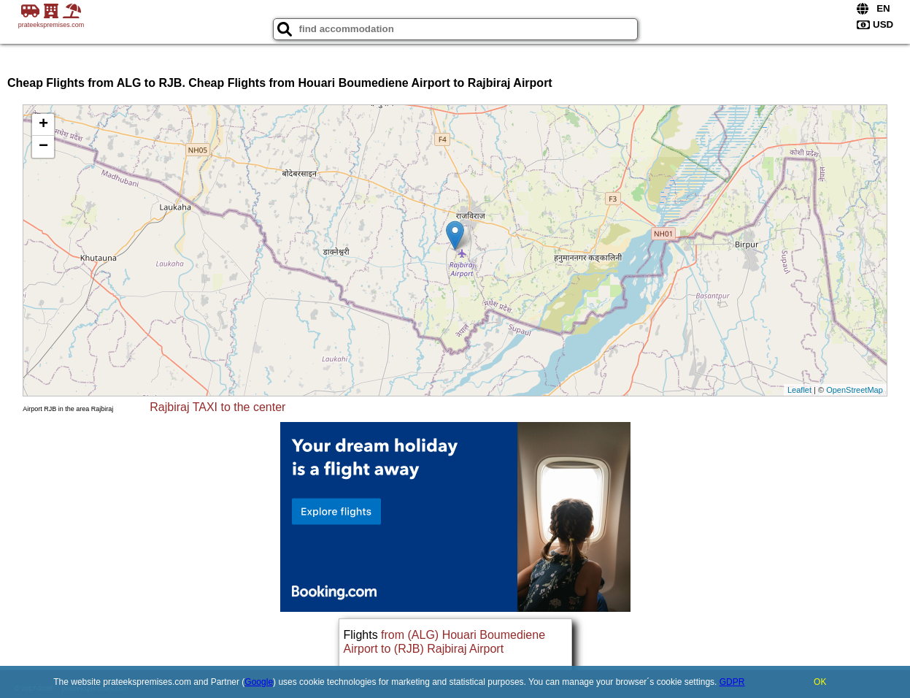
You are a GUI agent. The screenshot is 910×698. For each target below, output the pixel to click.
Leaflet (799, 390)
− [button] (43, 147)
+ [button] (43, 125)
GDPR (732, 682)
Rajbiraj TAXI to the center (217, 407)
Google (258, 682)
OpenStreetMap (854, 390)
